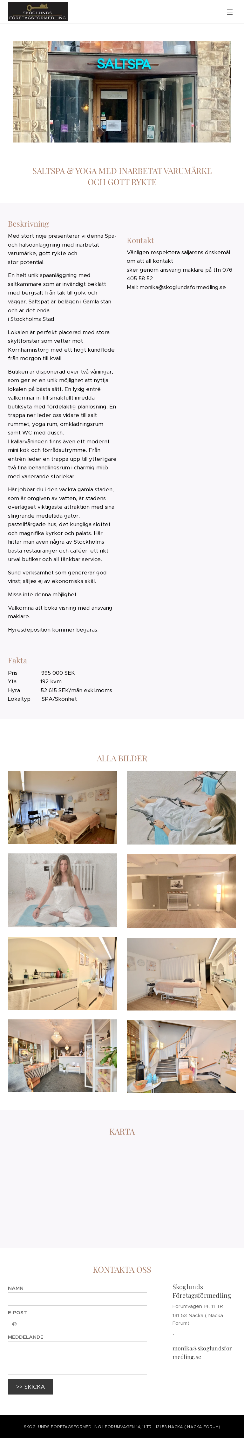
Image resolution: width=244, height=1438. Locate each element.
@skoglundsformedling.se (192, 287)
